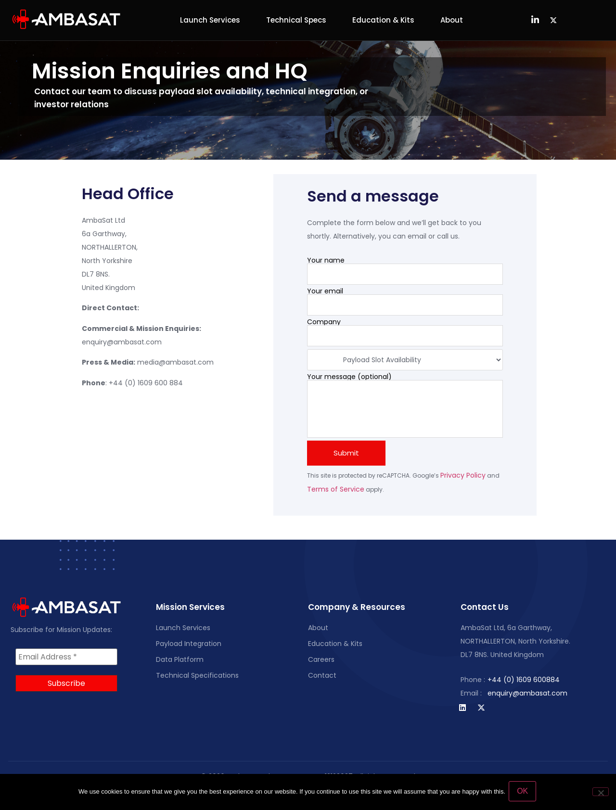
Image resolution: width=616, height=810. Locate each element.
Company (405, 332)
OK (523, 792)
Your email (405, 302)
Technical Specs (296, 20)
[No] (600, 792)
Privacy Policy (463, 475)
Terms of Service (335, 489)
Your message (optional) (405, 405)
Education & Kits (383, 20)
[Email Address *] (66, 657)
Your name (405, 271)
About (451, 20)
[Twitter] (553, 20)
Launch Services (210, 20)
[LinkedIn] (535, 20)
